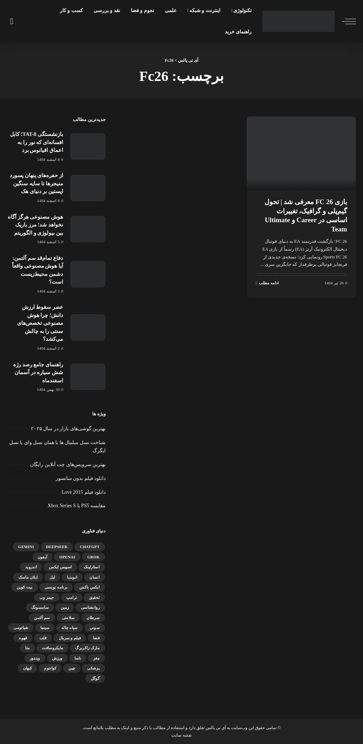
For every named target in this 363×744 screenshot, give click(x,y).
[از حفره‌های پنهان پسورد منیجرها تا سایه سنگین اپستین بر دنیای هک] (88, 188)
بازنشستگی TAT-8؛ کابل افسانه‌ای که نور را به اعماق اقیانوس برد (36, 142)
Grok (93, 557)
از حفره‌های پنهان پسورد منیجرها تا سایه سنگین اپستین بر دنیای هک (36, 183)
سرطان (93, 618)
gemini (26, 547)
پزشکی (93, 668)
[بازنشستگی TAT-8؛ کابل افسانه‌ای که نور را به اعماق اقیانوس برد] (88, 146)
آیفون (43, 557)
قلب (43, 638)
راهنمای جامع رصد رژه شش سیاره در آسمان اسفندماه (38, 372)
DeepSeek (57, 547)
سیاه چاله (69, 627)
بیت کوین (24, 587)
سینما (45, 627)
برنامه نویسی (56, 587)
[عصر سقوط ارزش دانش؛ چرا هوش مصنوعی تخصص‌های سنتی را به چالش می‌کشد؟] (88, 327)
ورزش (57, 658)
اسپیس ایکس (60, 567)
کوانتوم (50, 668)
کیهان (27, 668)
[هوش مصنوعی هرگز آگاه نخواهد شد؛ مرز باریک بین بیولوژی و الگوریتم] (88, 229)
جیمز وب (46, 597)
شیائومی (20, 627)
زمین (65, 607)
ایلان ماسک (28, 577)
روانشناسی (90, 607)
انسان (94, 577)
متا (27, 648)
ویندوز (35, 658)
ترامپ (71, 597)
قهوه (23, 638)
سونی (95, 627)
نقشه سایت (181, 735)
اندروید (31, 567)
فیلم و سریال (70, 638)
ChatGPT (90, 547)
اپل (52, 577)
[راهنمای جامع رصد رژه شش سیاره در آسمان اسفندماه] (88, 376)
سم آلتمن (42, 618)
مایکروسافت (52, 648)
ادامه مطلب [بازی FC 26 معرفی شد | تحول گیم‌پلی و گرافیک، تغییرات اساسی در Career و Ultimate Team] (267, 282)
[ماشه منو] (345, 21)
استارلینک (92, 567)
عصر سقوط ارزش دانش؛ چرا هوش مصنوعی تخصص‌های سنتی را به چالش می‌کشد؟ (40, 323)
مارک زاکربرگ (87, 648)
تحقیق (94, 597)
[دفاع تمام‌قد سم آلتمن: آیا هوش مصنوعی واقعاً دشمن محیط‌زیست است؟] (88, 274)
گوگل (95, 678)
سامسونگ (40, 607)
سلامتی (68, 618)
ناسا (77, 658)
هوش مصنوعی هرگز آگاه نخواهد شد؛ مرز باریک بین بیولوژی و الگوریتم (35, 225)
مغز (96, 658)
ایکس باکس (89, 587)
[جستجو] (11, 21)
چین (71, 668)
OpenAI (67, 557)
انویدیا (72, 577)
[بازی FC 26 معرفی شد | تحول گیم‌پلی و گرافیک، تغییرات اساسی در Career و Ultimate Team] (301, 153)
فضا (96, 638)
